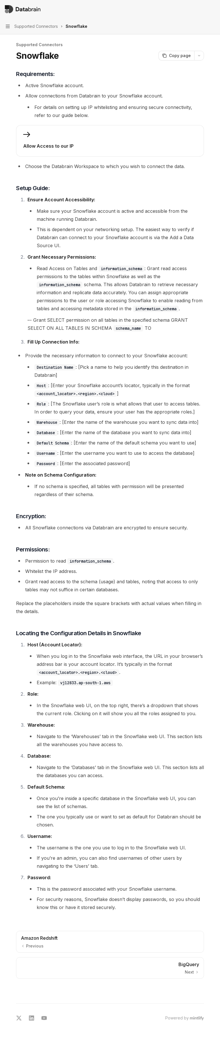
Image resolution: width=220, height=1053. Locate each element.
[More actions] (212, 9)
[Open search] (201, 9)
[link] (110, 141)
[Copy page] (176, 56)
